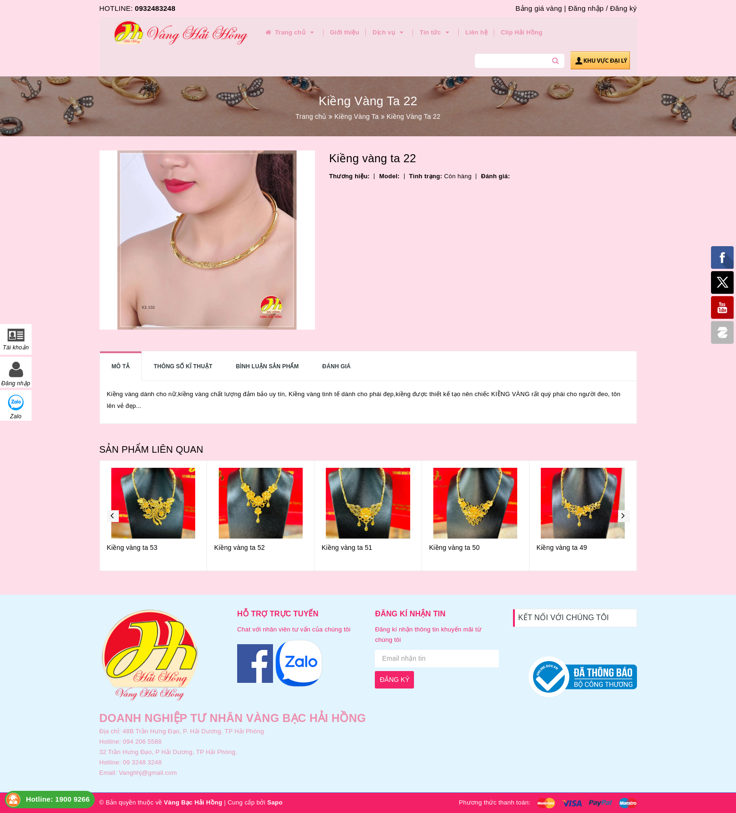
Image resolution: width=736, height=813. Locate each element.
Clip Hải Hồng (521, 32)
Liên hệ (476, 32)
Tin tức (436, 32)
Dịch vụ (389, 32)
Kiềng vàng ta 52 (239, 547)
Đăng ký (623, 8)
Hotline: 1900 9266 (58, 799)
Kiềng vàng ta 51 (347, 547)
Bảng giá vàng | (540, 8)
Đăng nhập (586, 8)
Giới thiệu (344, 32)
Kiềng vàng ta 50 (454, 547)
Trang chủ (290, 32)
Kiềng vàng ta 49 (562, 547)
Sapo (275, 802)
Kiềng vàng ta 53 (132, 547)
